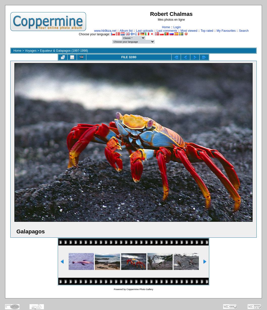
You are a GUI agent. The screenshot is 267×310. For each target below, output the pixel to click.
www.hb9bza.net (105, 31)
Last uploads (144, 31)
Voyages (31, 50)
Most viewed (188, 31)
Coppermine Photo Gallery (139, 289)
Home (166, 27)
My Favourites (226, 31)
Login (177, 27)
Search (244, 31)
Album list (126, 31)
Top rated (207, 31)
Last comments (166, 31)
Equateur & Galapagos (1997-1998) (64, 50)
